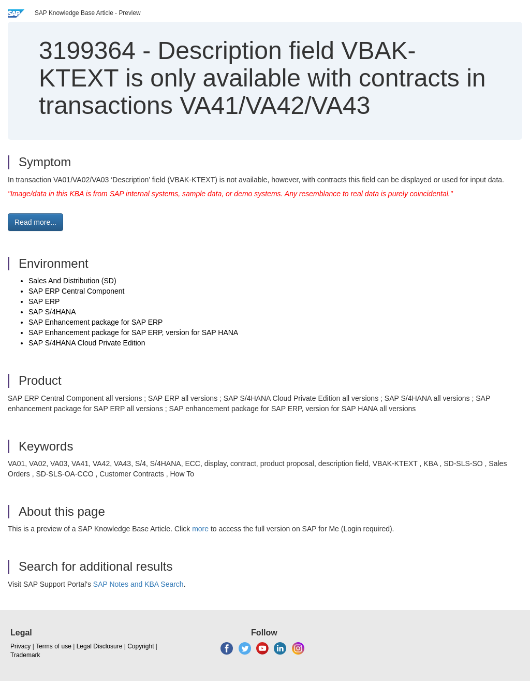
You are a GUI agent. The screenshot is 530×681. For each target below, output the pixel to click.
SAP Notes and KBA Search (138, 584)
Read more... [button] (35, 222)
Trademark (25, 655)
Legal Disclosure (100, 646)
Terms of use (53, 646)
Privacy (20, 646)
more (200, 529)
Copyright (140, 646)
